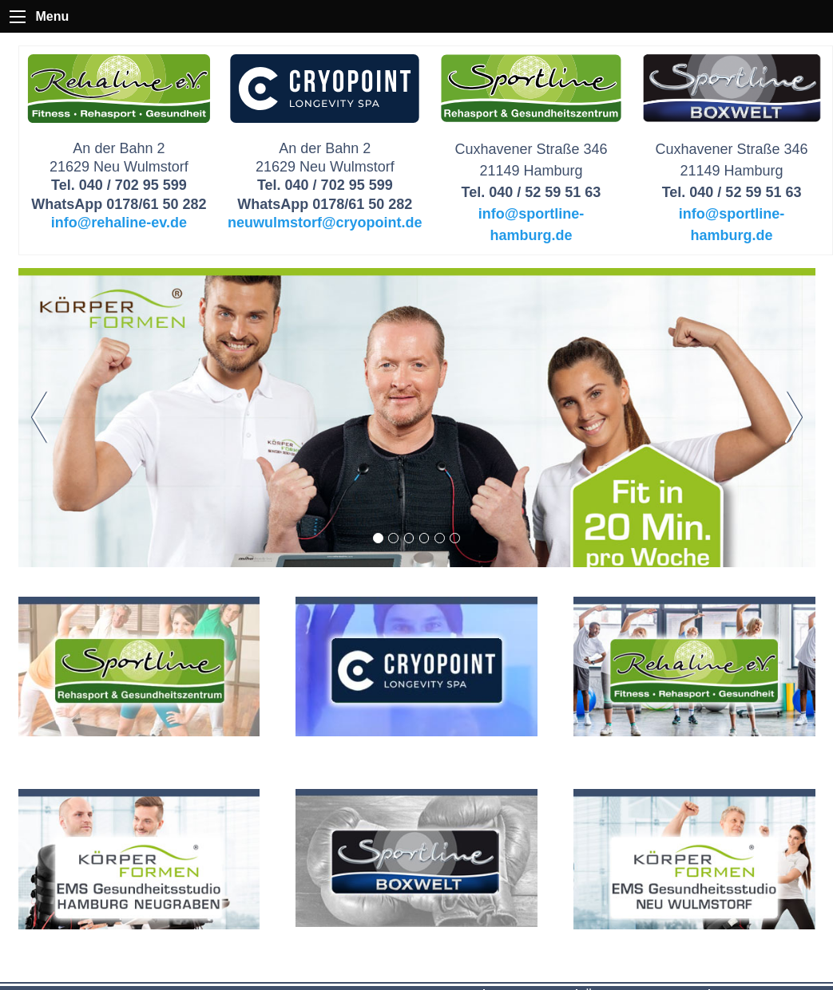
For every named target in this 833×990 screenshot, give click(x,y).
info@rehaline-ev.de (119, 223)
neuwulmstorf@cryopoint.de (325, 223)
